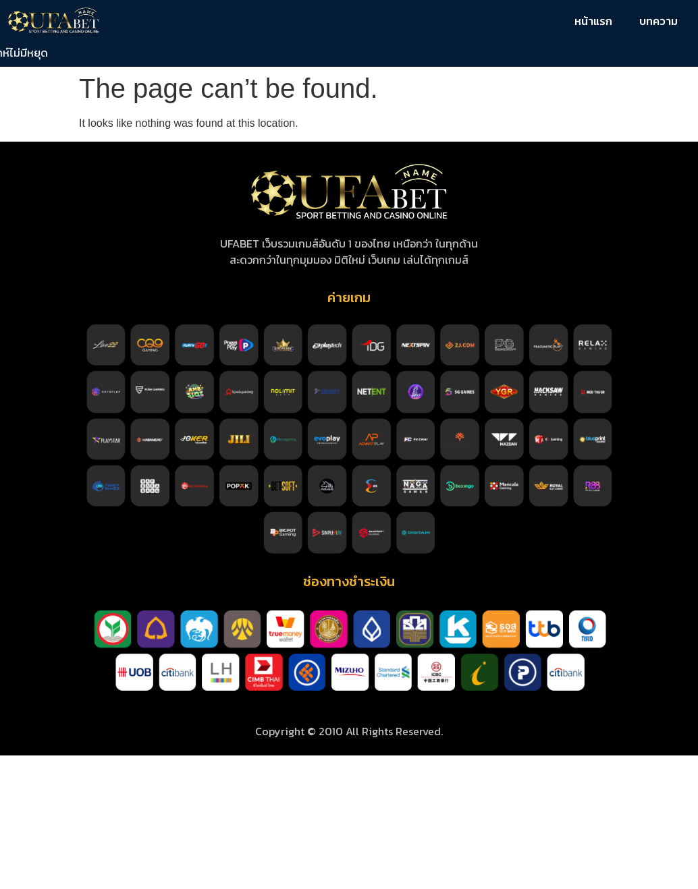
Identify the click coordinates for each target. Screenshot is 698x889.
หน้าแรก (593, 21)
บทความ (658, 21)
